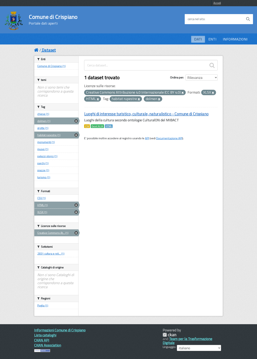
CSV (87, 126)
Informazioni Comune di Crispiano (60, 330)
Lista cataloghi (45, 335)
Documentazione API (169, 138)
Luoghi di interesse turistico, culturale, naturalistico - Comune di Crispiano (146, 114)
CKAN (169, 335)
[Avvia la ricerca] (248, 19)
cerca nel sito (196, 19)
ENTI (212, 39)
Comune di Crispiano (53, 19)
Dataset (49, 50)
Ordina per (176, 77)
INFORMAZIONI (235, 39)
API (147, 138)
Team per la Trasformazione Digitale (187, 341)
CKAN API (41, 340)
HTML (109, 126)
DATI (198, 39)
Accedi (217, 3)
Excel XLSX (97, 126)
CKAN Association (47, 345)
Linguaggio (169, 347)
